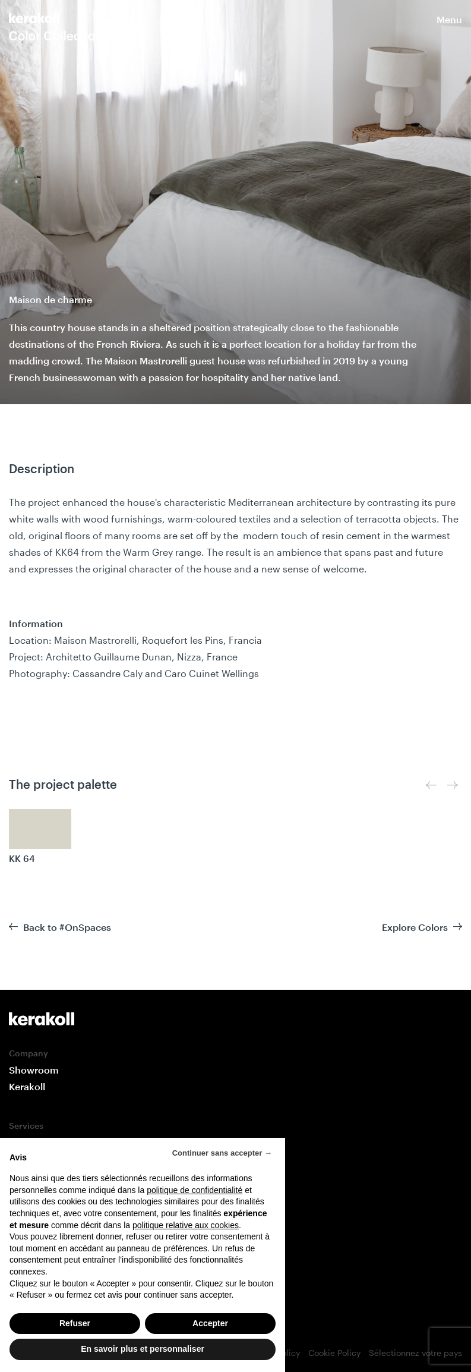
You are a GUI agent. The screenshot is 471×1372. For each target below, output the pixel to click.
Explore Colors (415, 927)
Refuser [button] (74, 1323)
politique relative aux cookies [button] (185, 1225)
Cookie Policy (334, 1353)
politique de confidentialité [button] (194, 1190)
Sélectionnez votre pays (415, 1353)
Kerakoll (27, 1086)
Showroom (34, 1069)
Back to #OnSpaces (67, 927)
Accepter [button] (210, 1323)
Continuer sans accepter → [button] (222, 1152)
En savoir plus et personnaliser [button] (142, 1349)
